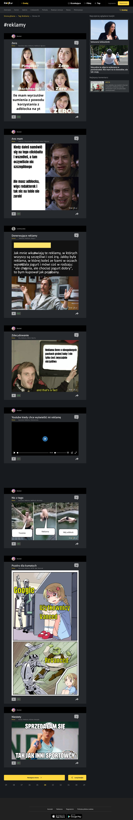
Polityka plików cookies (85, 809)
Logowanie (112, 3)
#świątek (36, 719)
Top (98, 3)
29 (84, 785)
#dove (29, 338)
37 (22, 785)
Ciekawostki (35, 10)
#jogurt (33, 238)
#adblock (37, 46)
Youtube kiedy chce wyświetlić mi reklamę (36, 417)
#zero (26, 46)
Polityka (45, 10)
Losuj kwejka (77, 778)
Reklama (59, 809)
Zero (14, 43)
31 (69, 785)
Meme (13, 46)
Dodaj (25, 3)
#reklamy (31, 46)
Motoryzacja (78, 10)
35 (37, 785)
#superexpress (28, 141)
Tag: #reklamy (23, 16)
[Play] (14, 452)
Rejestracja (123, 3)
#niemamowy (34, 420)
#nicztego (39, 500)
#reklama (21, 238)
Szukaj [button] (124, 10)
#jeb (36, 568)
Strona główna (9, 16)
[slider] (33, 453)
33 (53, 785)
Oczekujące (75, 3)
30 (76, 785)
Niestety (16, 716)
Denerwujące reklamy (24, 235)
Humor (16, 10)
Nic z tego (17, 497)
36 (30, 785)
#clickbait (36, 141)
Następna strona (34, 778)
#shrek (32, 568)
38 (14, 785)
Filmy (89, 3)
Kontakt (50, 809)
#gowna (46, 141)
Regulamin (70, 809)
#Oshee (31, 719)
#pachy (33, 338)
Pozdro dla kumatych (24, 565)
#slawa (20, 719)
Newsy (68, 10)
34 (45, 785)
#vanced (40, 568)
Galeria (24, 10)
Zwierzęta (7, 10)
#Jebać (42, 141)
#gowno (43, 46)
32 (61, 785)
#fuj (19, 338)
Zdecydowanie (20, 335)
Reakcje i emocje (57, 10)
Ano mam (17, 138)
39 (6, 785)
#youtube (21, 46)
